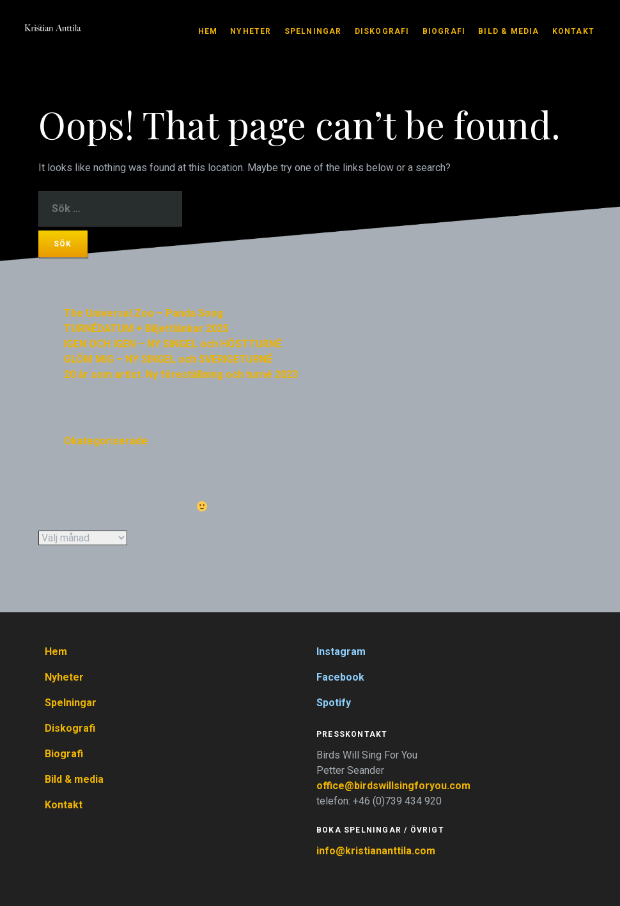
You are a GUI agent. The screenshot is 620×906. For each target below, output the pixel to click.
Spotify (333, 703)
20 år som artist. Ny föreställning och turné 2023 (181, 374)
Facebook (340, 677)
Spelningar (313, 31)
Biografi (444, 31)
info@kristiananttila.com (375, 851)
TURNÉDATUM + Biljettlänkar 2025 (146, 328)
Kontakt (573, 31)
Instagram (341, 652)
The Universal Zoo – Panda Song (143, 313)
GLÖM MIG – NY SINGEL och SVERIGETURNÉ (168, 359)
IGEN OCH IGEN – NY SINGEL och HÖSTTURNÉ (173, 344)
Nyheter (250, 31)
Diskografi (382, 31)
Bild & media (508, 31)
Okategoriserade (106, 441)
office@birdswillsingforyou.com (394, 786)
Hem (208, 31)
